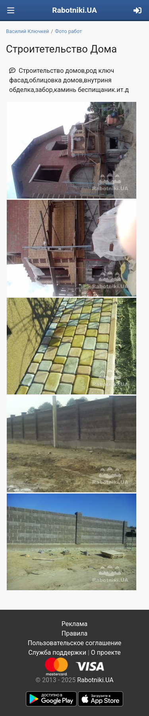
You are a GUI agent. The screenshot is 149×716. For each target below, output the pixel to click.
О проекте (106, 652)
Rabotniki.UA (74, 10)
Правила (74, 633)
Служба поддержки (57, 652)
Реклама (75, 624)
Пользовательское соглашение (75, 643)
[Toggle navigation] (10, 10)
